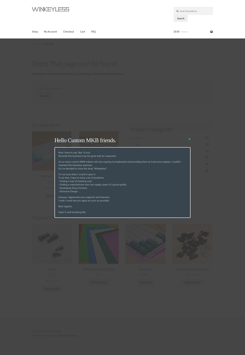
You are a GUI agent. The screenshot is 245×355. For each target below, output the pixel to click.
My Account (50, 31)
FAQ (93, 31)
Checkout (68, 31)
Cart (82, 31)
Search (180, 18)
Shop (35, 31)
